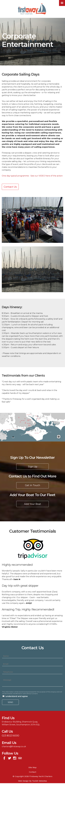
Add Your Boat (32, 504)
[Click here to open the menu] (62, 3)
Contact (32, 772)
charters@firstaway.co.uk (14, 746)
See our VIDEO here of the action (47, 176)
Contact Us (10, 186)
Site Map (32, 767)
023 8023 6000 (10, 735)
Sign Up (32, 466)
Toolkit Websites (39, 781)
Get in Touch (32, 485)
